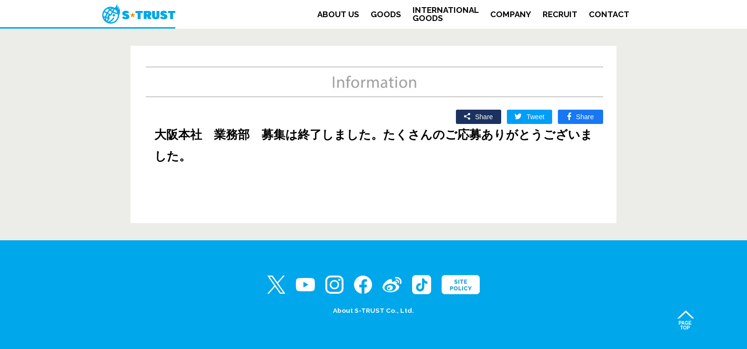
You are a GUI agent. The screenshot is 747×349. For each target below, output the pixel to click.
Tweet (535, 117)
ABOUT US (338, 14)
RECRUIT (560, 14)
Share (484, 117)
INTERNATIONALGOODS (446, 14)
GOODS (386, 14)
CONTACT (609, 14)
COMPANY (510, 14)
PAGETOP (685, 325)
